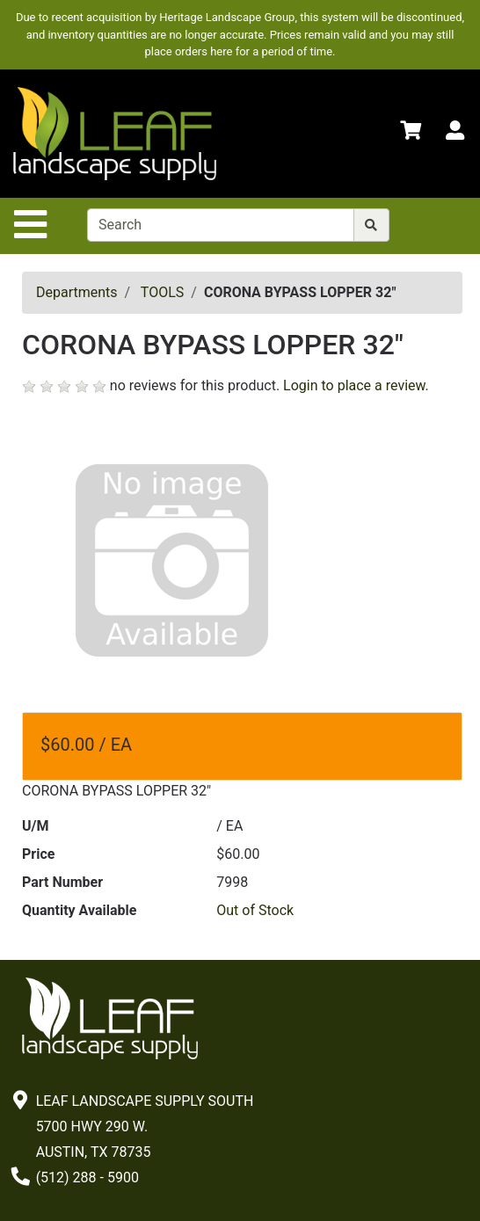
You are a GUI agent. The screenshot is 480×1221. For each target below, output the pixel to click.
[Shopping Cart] (410, 133)
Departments (77, 292)
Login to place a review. (356, 385)
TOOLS (162, 292)
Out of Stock (255, 910)
